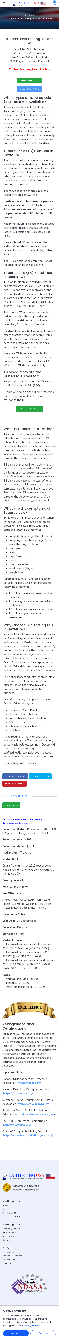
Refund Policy (8, 1263)
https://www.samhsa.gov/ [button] (37, 1114)
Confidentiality (8, 1259)
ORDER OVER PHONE (29, 89)
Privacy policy (8, 1252)
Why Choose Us (9, 1213)
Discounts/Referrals (11, 1232)
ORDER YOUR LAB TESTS (29, 409)
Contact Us (7, 1240)
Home (29, 15)
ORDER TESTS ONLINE (29, 80)
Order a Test (7, 1209)
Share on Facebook (15, 776)
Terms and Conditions (12, 1256)
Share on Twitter (40, 776)
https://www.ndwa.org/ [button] (18, 1093)
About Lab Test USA (11, 1217)
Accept (16, 1333)
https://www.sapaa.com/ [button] (33, 1104)
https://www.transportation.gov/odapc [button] (27, 1135)
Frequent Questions (11, 1229)
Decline (43, 1333)
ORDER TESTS (11, 805)
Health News (8, 1236)
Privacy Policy (30, 1325)
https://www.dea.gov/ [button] (17, 1125)
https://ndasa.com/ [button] (29, 1083)
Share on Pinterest (14, 783)
